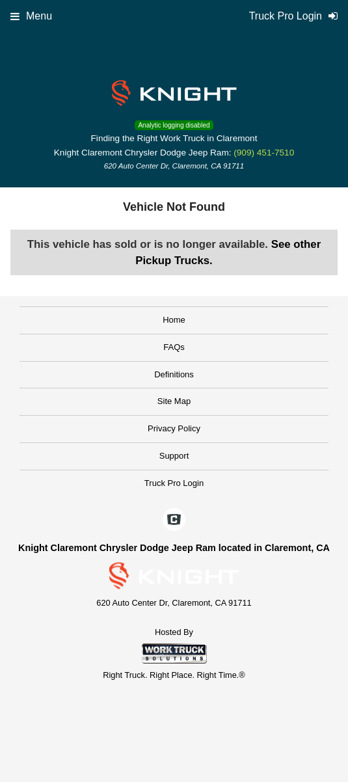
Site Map (174, 401)
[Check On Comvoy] (174, 520)
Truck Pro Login (174, 483)
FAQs (174, 347)
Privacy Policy (174, 428)
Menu (31, 15)
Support (174, 456)
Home (174, 320)
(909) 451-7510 (264, 152)
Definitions (174, 374)
